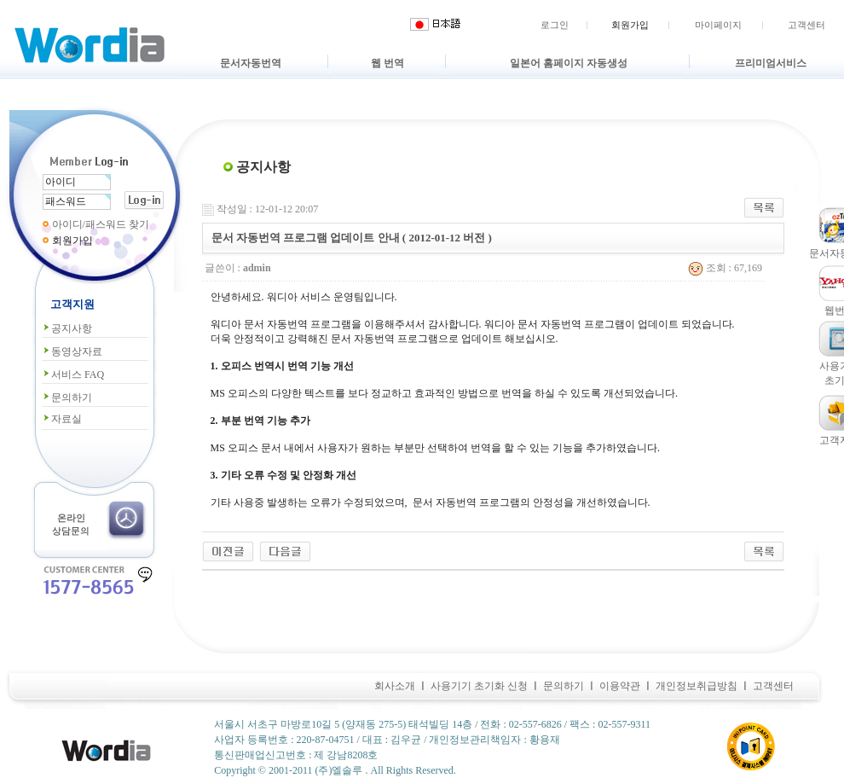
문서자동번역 (250, 63)
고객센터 (806, 25)
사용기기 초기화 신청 (479, 686)
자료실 (62, 419)
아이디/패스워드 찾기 (100, 224)
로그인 (555, 25)
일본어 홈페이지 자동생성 (568, 63)
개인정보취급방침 (696, 686)
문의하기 (67, 398)
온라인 (71, 518)
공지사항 (67, 328)
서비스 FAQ (73, 374)
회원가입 (630, 25)
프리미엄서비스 (770, 63)
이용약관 (619, 686)
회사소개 (394, 686)
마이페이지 (718, 25)
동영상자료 (72, 351)
